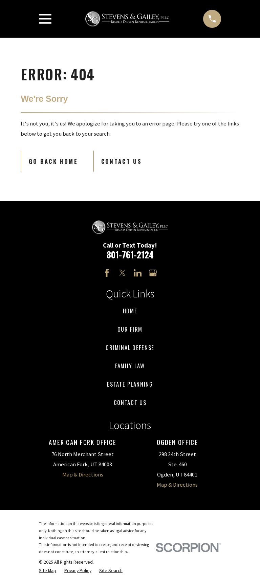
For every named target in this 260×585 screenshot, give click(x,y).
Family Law (130, 366)
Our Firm (130, 329)
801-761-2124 (130, 254)
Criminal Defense (130, 347)
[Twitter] (122, 273)
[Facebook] (107, 273)
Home (130, 311)
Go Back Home (53, 161)
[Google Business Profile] (153, 273)
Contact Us (121, 161)
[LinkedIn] (138, 273)
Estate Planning (130, 384)
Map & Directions (82, 474)
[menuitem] (47, 570)
